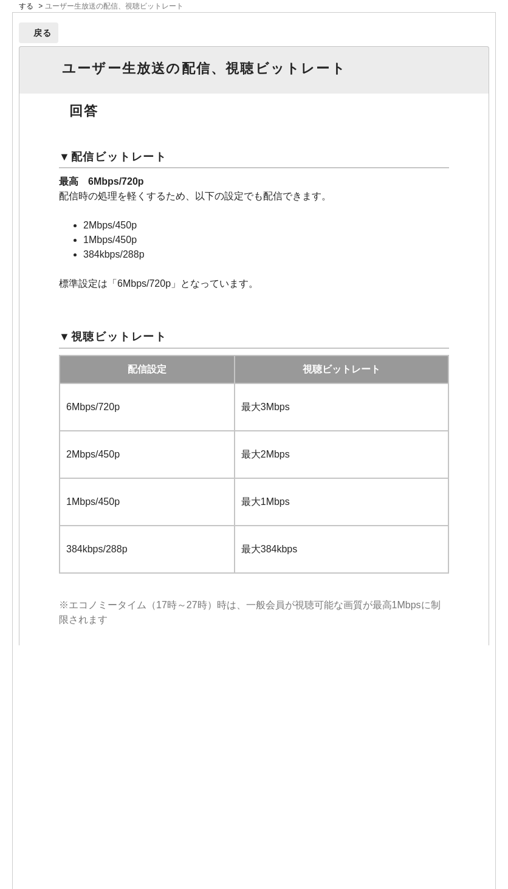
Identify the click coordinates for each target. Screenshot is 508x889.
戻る (42, 33)
